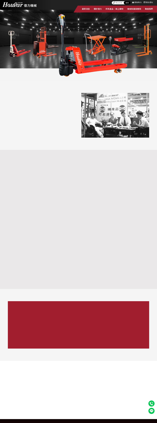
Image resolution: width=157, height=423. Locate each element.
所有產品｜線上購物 (114, 9)
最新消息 (86, 9)
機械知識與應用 (134, 9)
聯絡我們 (149, 9)
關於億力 (98, 9)
